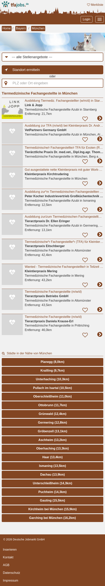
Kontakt (8, 557)
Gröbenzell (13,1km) (52, 431)
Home (7, 28)
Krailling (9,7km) (52, 370)
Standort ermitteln (26, 70)
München (38, 28)
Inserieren (10, 549)
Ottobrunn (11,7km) (52, 405)
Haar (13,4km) (52, 457)
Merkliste (95, 4)
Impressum (10, 580)
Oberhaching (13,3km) (52, 448)
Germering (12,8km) (52, 422)
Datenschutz (11, 572)
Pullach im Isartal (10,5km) (52, 388)
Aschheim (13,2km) (52, 440)
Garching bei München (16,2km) (52, 517)
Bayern (21, 28)
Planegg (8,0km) (52, 361)
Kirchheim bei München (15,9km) (52, 509)
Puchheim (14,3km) (52, 492)
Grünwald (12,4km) (52, 413)
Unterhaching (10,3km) (52, 379)
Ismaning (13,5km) (52, 465)
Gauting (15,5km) (52, 500)
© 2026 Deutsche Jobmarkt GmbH (24, 539)
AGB (6, 565)
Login (86, 19)
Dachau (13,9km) (52, 474)
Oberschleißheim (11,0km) (52, 396)
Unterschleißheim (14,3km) (52, 483)
